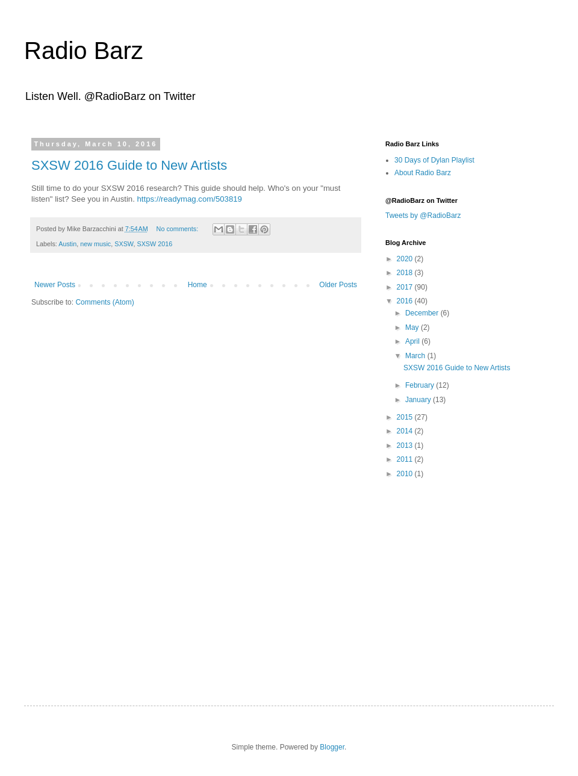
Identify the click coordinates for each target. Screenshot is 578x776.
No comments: (178, 228)
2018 (406, 272)
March (416, 356)
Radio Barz (83, 50)
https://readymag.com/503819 (189, 198)
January (419, 400)
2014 (406, 431)
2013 (406, 445)
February (420, 385)
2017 (406, 287)
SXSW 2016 (154, 243)
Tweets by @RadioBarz (423, 215)
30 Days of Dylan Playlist (434, 160)
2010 (406, 474)
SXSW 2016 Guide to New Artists (129, 165)
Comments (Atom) (104, 302)
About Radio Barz (422, 173)
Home (197, 285)
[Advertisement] (460, 573)
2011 (406, 459)
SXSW (123, 243)
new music (95, 243)
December (423, 313)
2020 (406, 259)
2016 (406, 301)
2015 (406, 417)
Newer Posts (54, 285)
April (413, 341)
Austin (67, 243)
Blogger (332, 747)
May (413, 327)
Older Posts (338, 285)
